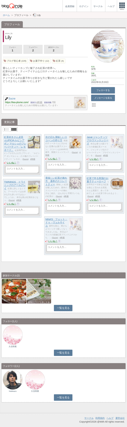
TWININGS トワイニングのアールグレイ (15, 185)
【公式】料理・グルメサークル (14, 301)
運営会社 (120, 418)
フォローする (103, 90)
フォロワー (33, 49)
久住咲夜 (13, 347)
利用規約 (100, 418)
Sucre (25, 159)
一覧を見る (63, 308)
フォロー (12, 49)
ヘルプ (109, 418)
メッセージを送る (103, 98)
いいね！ (11, 162)
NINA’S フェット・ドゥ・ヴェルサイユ (56, 222)
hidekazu (13, 391)
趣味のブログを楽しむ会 (39, 302)
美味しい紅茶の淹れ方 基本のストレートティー (56, 181)
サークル (89, 418)
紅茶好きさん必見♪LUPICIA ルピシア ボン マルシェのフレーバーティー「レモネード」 (15, 144)
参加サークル (53, 49)
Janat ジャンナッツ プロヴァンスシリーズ (97, 140)
